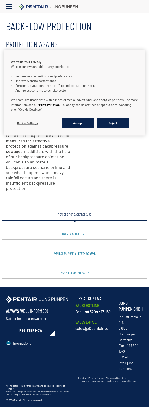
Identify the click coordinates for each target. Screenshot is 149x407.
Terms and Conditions (117, 378)
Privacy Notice (96, 378)
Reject (113, 123)
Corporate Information (92, 380)
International (22, 343)
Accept (78, 123)
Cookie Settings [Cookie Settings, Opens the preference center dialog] (27, 123)
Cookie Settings (129, 380)
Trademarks (112, 380)
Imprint (82, 378)
